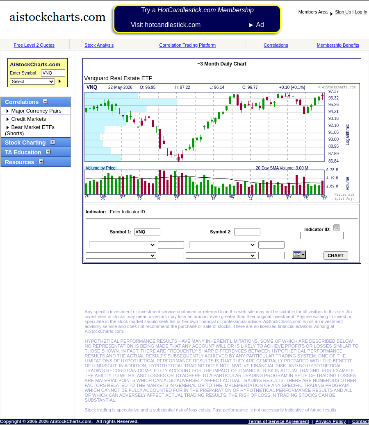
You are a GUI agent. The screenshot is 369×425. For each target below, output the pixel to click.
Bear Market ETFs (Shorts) (30, 130)
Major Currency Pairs (33, 111)
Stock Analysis (99, 45)
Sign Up (343, 11)
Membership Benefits (338, 45)
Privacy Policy (330, 421)
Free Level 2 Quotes (34, 45)
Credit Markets (25, 119)
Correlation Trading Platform (187, 45)
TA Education (26, 152)
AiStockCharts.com (35, 64)
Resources (22, 162)
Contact (360, 421)
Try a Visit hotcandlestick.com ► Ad (197, 17)
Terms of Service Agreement (278, 421)
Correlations (276, 45)
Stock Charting (28, 142)
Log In (361, 11)
